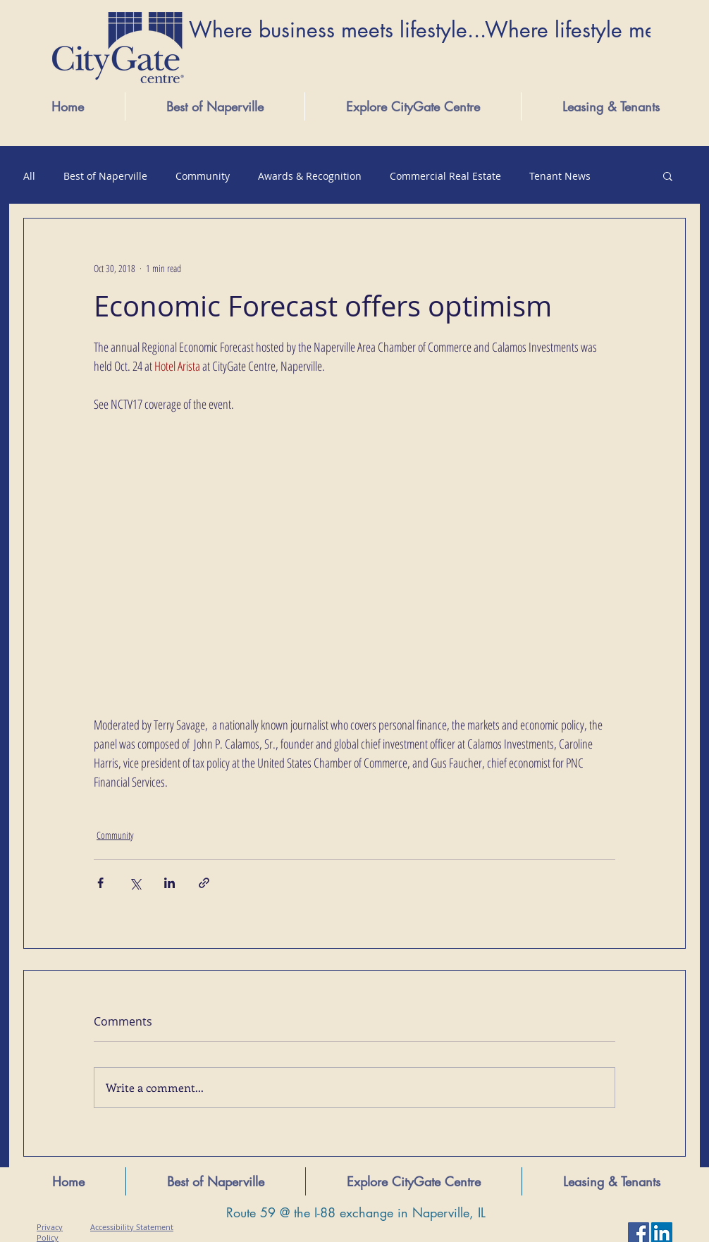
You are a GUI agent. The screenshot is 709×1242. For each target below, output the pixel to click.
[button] (413, 106)
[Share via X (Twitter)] (135, 883)
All (29, 176)
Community (202, 176)
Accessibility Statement (131, 1227)
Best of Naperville (105, 176)
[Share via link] (204, 883)
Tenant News (560, 176)
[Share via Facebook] (100, 883)
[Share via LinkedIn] (169, 883)
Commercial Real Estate (445, 176)
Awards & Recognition (310, 176)
